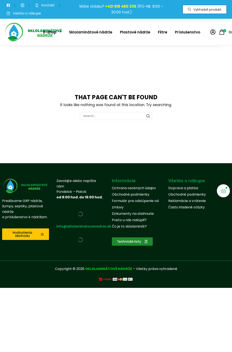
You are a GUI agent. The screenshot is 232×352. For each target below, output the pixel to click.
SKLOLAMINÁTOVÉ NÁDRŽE (108, 268)
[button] (205, 9)
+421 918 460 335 (120, 6)
